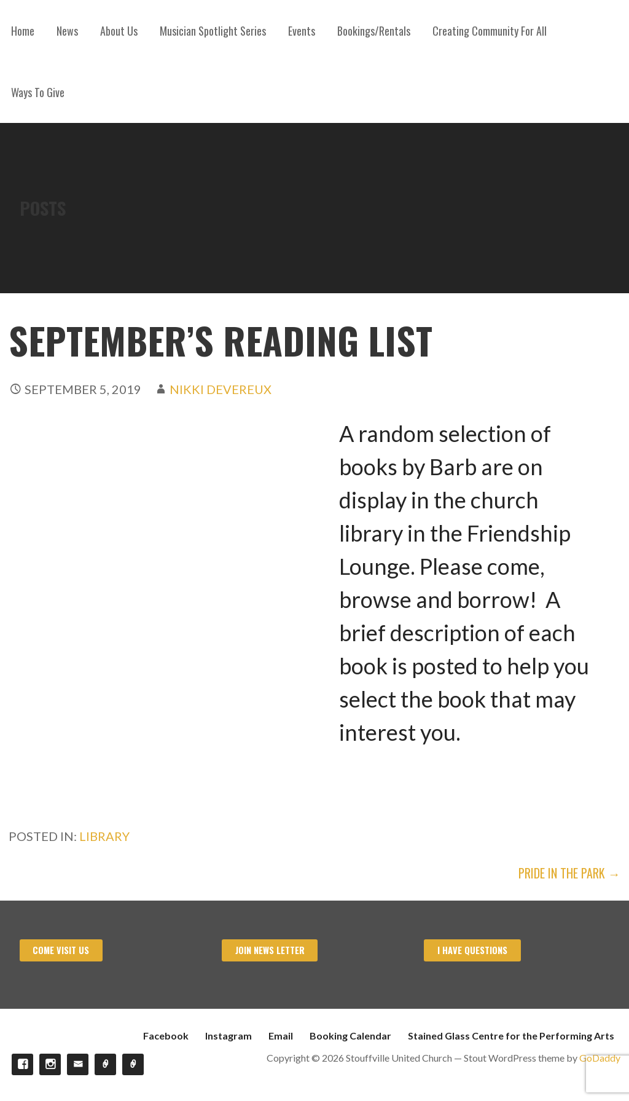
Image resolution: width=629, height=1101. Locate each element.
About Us (119, 31)
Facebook (166, 1035)
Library (104, 836)
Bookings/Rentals (373, 31)
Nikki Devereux (221, 389)
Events (301, 31)
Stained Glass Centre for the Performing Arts (511, 1035)
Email (280, 1035)
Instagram (228, 1035)
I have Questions (472, 950)
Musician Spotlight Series (213, 31)
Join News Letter (270, 950)
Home (22, 31)
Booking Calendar (350, 1035)
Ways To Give (37, 92)
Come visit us (61, 950)
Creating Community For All (489, 31)
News (67, 31)
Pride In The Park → (569, 873)
